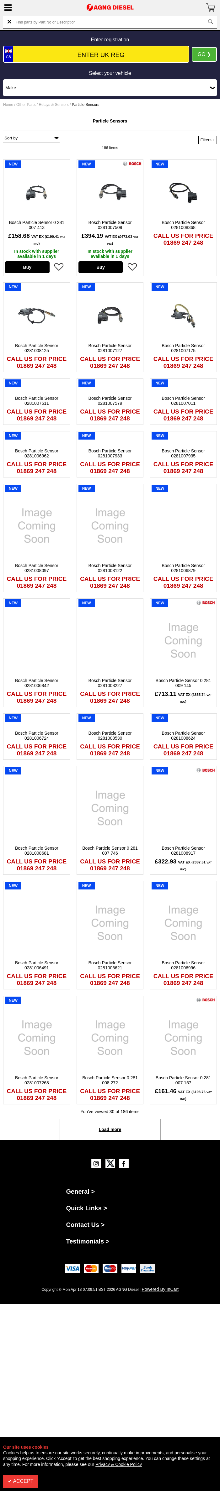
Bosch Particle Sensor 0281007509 (110, 225)
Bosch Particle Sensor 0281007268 (36, 1080)
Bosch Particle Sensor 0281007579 (110, 401)
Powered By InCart (160, 1289)
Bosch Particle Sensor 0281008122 (110, 568)
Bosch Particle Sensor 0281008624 (183, 736)
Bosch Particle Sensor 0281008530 (110, 736)
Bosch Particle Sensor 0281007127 (110, 348)
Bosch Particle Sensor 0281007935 (183, 453)
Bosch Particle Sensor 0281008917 (183, 851)
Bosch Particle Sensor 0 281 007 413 (37, 225)
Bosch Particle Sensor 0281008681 (36, 851)
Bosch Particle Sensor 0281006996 (183, 965)
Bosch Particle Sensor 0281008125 (36, 348)
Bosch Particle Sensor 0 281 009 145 (183, 683)
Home (8, 104)
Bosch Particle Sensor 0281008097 (36, 568)
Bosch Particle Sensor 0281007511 (36, 401)
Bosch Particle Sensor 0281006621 (110, 965)
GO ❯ (204, 54)
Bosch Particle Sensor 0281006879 (183, 568)
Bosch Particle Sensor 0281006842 (36, 683)
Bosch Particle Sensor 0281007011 (183, 401)
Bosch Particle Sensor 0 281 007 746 (110, 851)
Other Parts (25, 104)
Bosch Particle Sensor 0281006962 (36, 453)
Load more (110, 1129)
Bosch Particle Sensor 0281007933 (110, 453)
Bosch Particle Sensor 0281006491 (36, 965)
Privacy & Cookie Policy (118, 1464)
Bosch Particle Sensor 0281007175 (183, 348)
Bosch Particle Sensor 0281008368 (183, 225)
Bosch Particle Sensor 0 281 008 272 (110, 1080)
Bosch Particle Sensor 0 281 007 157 (183, 1080)
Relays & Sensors (53, 104)
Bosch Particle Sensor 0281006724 (36, 736)
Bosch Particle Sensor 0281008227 (110, 683)
